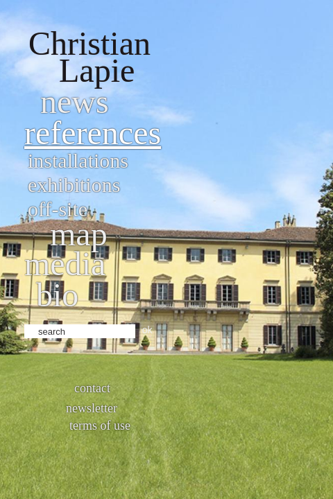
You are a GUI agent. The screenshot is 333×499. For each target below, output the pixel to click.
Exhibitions (74, 184)
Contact (92, 388)
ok (147, 329)
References (92, 132)
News (74, 101)
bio (57, 295)
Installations (78, 160)
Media (64, 263)
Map (79, 234)
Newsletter (91, 408)
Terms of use (99, 425)
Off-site (57, 209)
